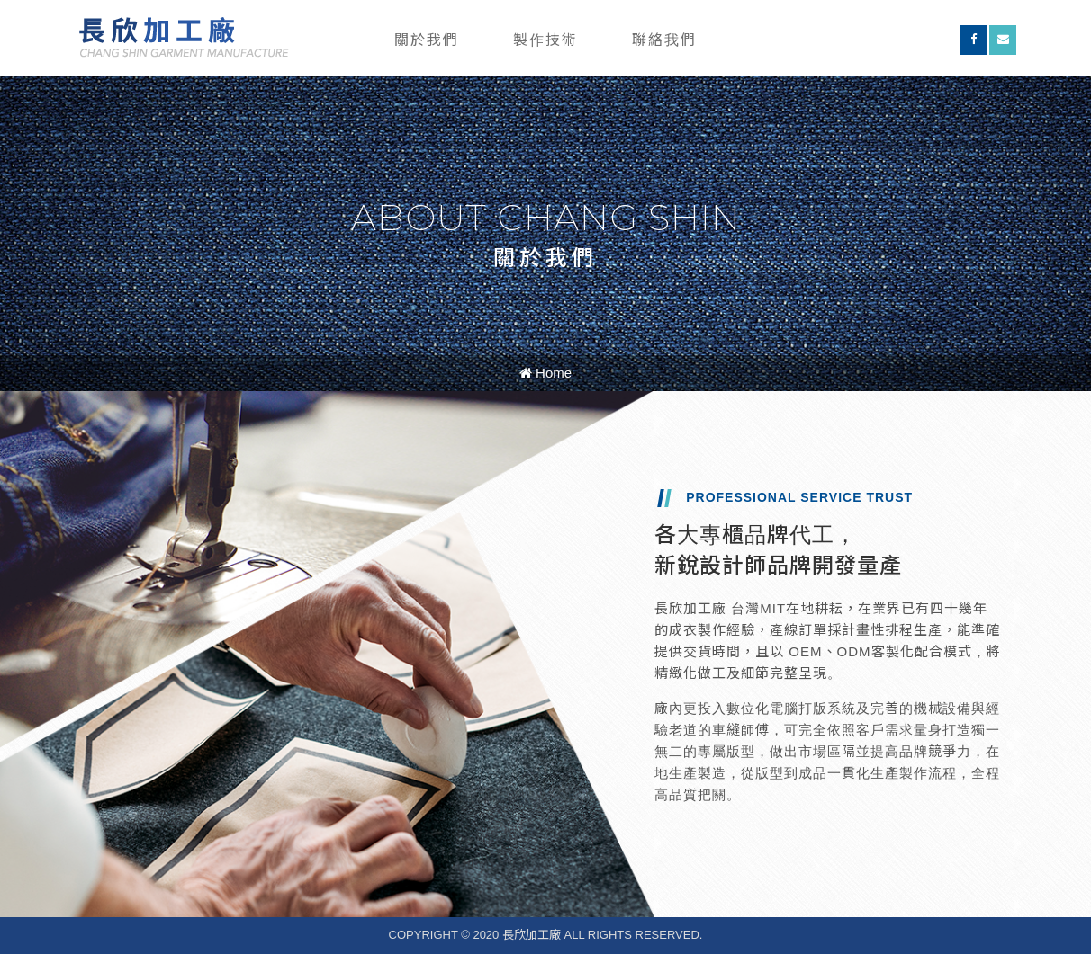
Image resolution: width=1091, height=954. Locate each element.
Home (545, 372)
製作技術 (545, 40)
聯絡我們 (664, 40)
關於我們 (426, 40)
